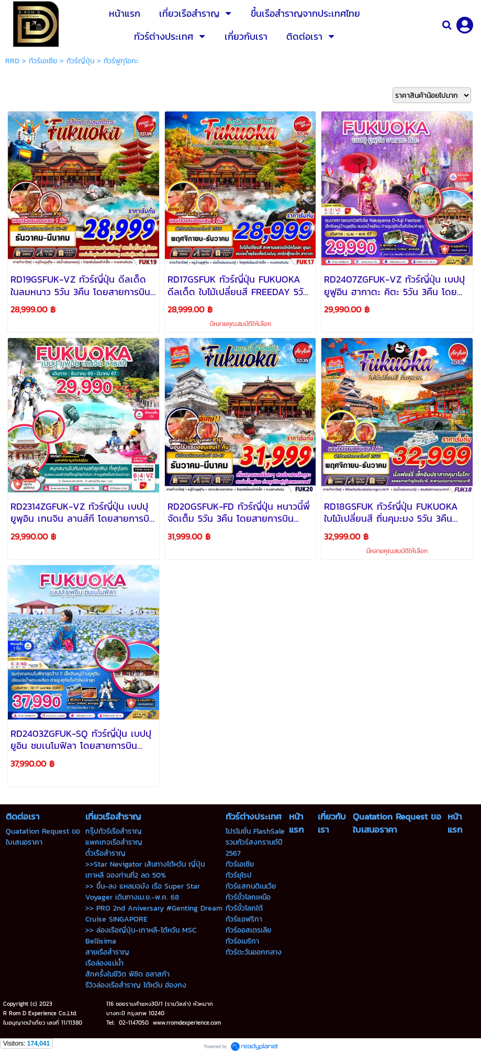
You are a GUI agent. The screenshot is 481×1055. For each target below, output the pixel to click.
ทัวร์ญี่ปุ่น (80, 60)
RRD (12, 60)
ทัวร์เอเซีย (43, 60)
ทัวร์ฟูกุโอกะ (121, 60)
